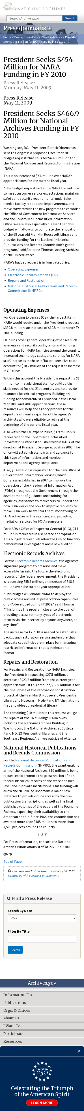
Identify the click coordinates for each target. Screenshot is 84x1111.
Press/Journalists (26, 37)
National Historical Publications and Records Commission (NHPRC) (42, 288)
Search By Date (20, 910)
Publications (14, 1003)
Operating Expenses (23, 269)
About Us (11, 1018)
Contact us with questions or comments (33, 876)
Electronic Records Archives (36, 561)
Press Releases (51, 37)
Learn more (42, 1103)
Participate (13, 1034)
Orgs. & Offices (16, 1011)
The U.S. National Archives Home (34, 7)
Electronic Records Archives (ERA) (34, 275)
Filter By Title (19, 931)
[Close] (79, 1051)
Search (70, 18)
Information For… (19, 995)
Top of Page (12, 861)
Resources (12, 1042)
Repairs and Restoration (26, 280)
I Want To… (13, 1026)
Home (7, 37)
